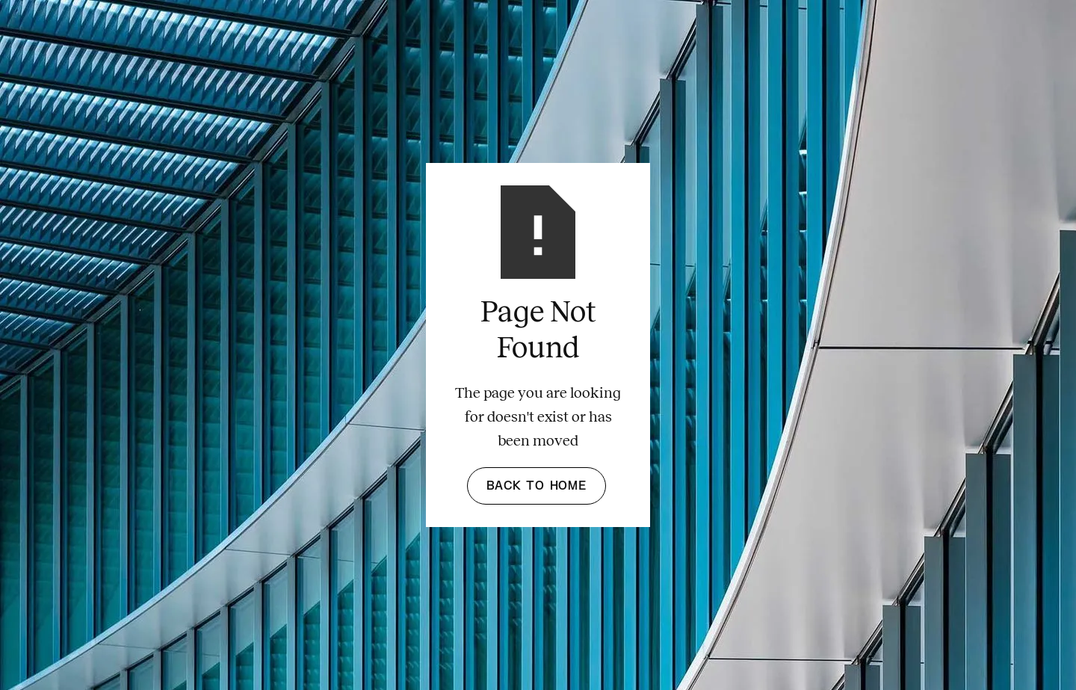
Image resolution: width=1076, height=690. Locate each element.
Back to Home (536, 485)
